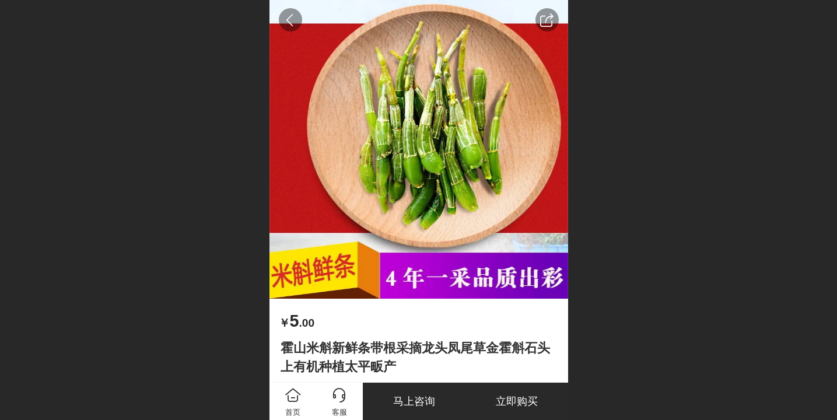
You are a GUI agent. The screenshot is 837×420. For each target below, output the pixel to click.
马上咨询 (414, 401)
